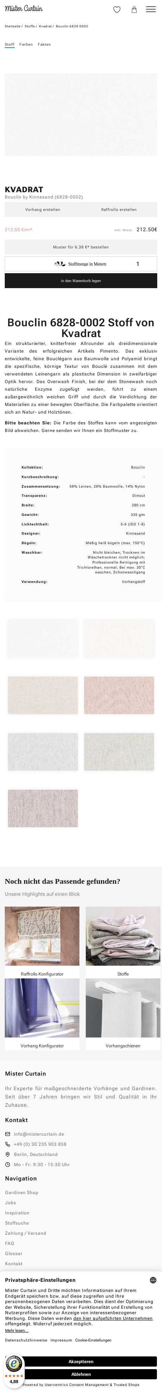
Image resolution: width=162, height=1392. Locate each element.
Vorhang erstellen (42, 209)
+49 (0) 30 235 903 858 (40, 1144)
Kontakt (14, 1263)
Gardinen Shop (21, 1192)
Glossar (14, 1253)
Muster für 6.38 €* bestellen (81, 247)
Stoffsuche (17, 1223)
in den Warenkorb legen (81, 281)
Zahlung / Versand (25, 1233)
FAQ (9, 1243)
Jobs (10, 1202)
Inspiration (17, 1212)
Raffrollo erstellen (119, 209)
